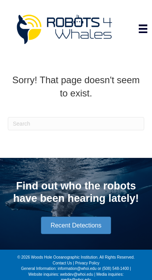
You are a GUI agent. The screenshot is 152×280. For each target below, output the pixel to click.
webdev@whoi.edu (76, 274)
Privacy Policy (87, 263)
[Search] (76, 123)
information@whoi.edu (77, 268)
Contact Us (62, 263)
